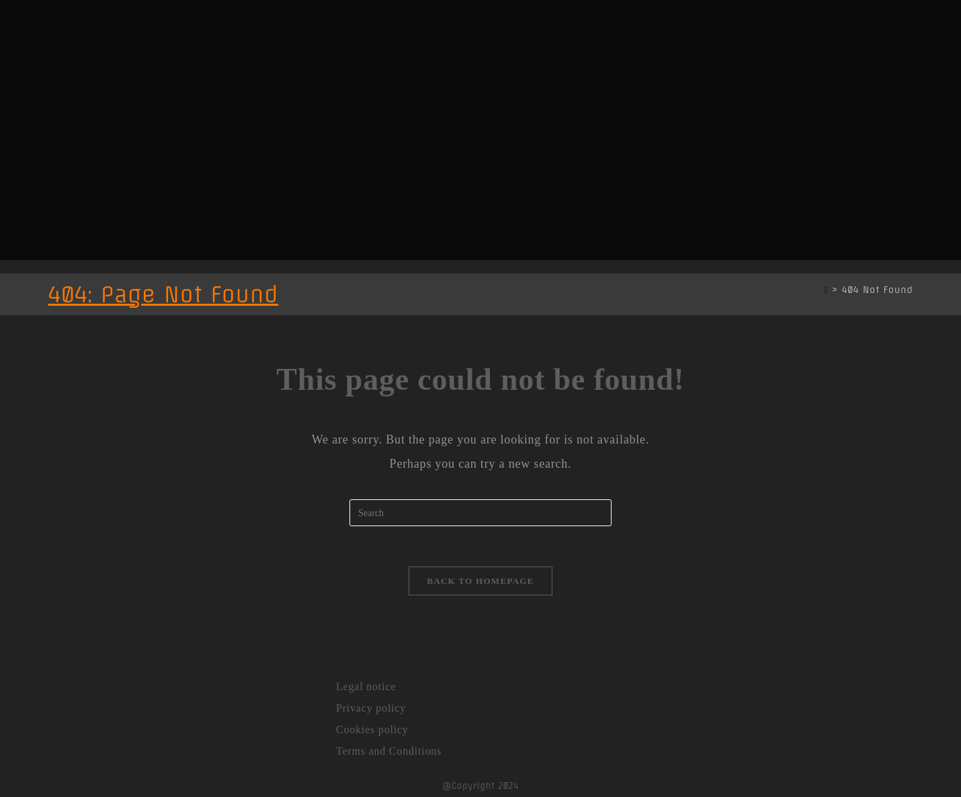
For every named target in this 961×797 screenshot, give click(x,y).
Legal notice (366, 686)
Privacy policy (371, 708)
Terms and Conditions (389, 751)
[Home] (826, 289)
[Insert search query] (480, 512)
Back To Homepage (480, 581)
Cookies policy (372, 729)
